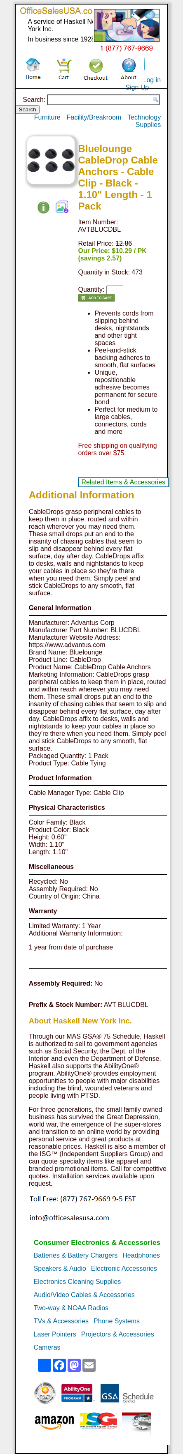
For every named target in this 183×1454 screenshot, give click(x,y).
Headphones (141, 1255)
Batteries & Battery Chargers (76, 1255)
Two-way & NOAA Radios (71, 1307)
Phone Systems (117, 1321)
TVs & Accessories (61, 1321)
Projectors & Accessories (117, 1334)
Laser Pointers (55, 1334)
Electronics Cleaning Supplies (77, 1281)
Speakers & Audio (60, 1268)
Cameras (47, 1347)
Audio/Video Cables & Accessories (84, 1294)
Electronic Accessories (124, 1268)
